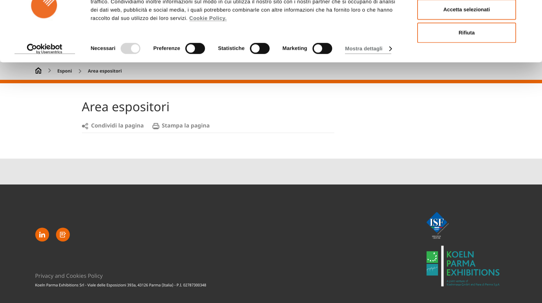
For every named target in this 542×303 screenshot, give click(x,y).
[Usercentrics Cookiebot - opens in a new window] (45, 81)
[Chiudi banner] (531, 10)
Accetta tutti (467, 18)
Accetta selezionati (466, 42)
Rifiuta (467, 64)
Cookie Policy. (208, 50)
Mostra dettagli (363, 81)
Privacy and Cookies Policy (69, 275)
